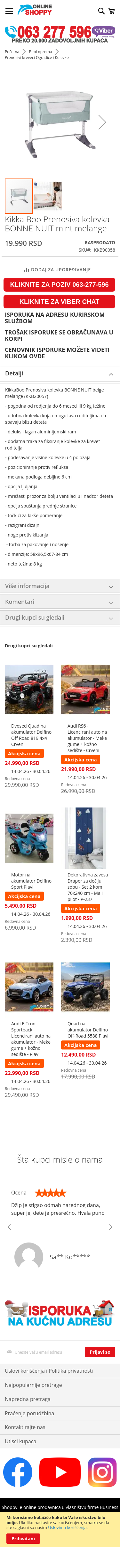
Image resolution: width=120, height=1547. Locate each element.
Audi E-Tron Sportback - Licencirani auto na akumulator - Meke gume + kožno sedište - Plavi (31, 1038)
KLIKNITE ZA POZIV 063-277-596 (59, 284)
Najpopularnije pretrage (33, 1384)
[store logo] (35, 10)
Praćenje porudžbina (29, 1413)
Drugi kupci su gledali (35, 617)
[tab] (60, 374)
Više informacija (27, 586)
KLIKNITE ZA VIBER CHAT (60, 301)
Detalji (14, 373)
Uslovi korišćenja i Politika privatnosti (49, 1370)
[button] (102, 122)
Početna (12, 51)
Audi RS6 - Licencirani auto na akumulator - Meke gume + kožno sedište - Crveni (87, 738)
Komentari (20, 601)
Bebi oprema (41, 51)
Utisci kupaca (20, 1441)
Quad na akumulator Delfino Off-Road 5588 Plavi (88, 1029)
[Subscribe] (100, 1352)
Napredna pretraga (28, 1399)
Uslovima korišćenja (67, 1527)
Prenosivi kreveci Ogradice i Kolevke (37, 57)
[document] (60, 1529)
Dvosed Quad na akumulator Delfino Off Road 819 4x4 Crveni (31, 735)
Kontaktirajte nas (25, 1427)
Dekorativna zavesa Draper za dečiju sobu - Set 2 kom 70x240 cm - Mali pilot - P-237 (88, 887)
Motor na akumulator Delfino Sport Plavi (31, 881)
